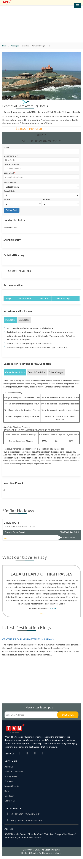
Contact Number (12, 164)
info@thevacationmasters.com (26, 820)
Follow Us (9, 753)
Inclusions (10, 319)
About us (9, 766)
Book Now (41, 134)
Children (46, 199)
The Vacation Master (52, 853)
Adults (7, 199)
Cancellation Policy (15, 372)
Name (6, 147)
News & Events (12, 786)
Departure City (11, 156)
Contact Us (10, 800)
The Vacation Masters (38, 608)
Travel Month (10, 182)
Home (4, 46)
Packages (15, 46)
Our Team (9, 795)
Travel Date (9, 191)
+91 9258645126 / (19, 814)
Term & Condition (36, 372)
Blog (7, 791)
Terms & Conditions (14, 771)
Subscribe (68, 714)
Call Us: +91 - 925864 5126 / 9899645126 (41, 141)
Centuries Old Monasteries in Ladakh (28, 639)
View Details (69, 537)
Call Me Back (12, 210)
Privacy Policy (11, 776)
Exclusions (24, 319)
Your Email (9, 173)
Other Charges (56, 372)
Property (9, 781)
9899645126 (34, 814)
